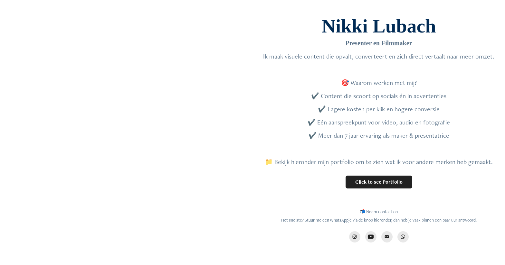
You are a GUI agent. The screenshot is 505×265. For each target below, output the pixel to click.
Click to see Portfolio (379, 181)
